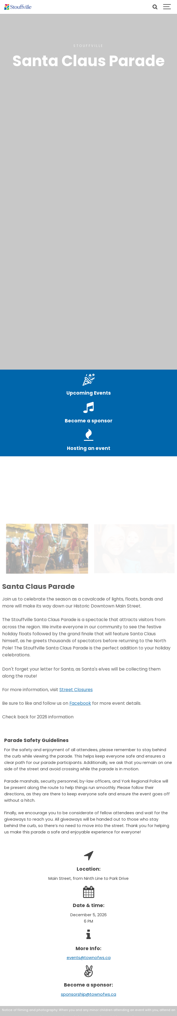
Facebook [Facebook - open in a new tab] (75, 703)
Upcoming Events (88, 393)
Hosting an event (88, 448)
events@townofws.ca (89, 957)
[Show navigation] (167, 7)
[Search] (155, 7)
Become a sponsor (89, 420)
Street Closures (70, 689)
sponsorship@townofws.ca (88, 994)
